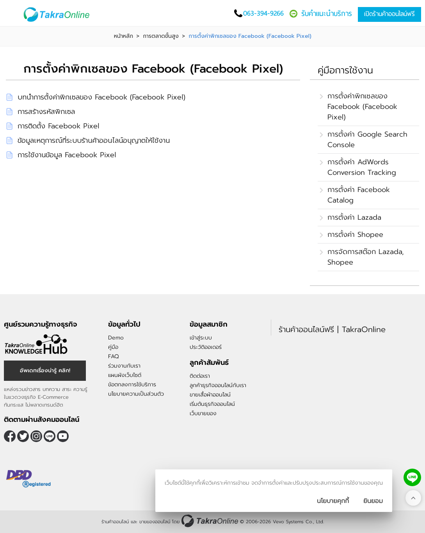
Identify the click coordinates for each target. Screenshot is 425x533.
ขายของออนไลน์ (154, 521)
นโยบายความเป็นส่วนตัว (136, 394)
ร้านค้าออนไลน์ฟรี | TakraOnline (332, 329)
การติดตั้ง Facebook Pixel (58, 126)
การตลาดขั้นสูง (161, 36)
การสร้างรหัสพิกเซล (46, 111)
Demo (116, 338)
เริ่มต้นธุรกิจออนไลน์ (212, 404)
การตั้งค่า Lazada (354, 217)
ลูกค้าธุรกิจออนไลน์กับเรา (218, 385)
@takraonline (49, 436)
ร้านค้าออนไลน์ (115, 521)
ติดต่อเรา (200, 376)
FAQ (113, 356)
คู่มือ (113, 347)
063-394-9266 (263, 13)
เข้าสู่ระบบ (201, 338)
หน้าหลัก (123, 36)
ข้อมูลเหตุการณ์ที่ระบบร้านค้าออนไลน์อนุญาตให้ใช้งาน (94, 140)
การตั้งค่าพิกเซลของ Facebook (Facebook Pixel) (362, 107)
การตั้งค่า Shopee (355, 234)
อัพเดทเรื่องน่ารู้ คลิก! (45, 370)
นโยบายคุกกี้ (333, 501)
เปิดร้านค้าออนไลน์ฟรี (389, 14)
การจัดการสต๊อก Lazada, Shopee (365, 257)
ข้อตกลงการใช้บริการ (132, 384)
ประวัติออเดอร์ (206, 347)
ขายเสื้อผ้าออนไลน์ (210, 395)
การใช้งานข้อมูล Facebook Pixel (67, 154)
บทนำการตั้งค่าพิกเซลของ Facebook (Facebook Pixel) (101, 97)
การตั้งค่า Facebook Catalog (358, 195)
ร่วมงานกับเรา (124, 366)
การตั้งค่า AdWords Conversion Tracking (361, 167)
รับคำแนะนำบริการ (326, 13)
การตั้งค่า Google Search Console (367, 139)
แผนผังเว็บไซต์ (124, 375)
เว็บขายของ (203, 413)
